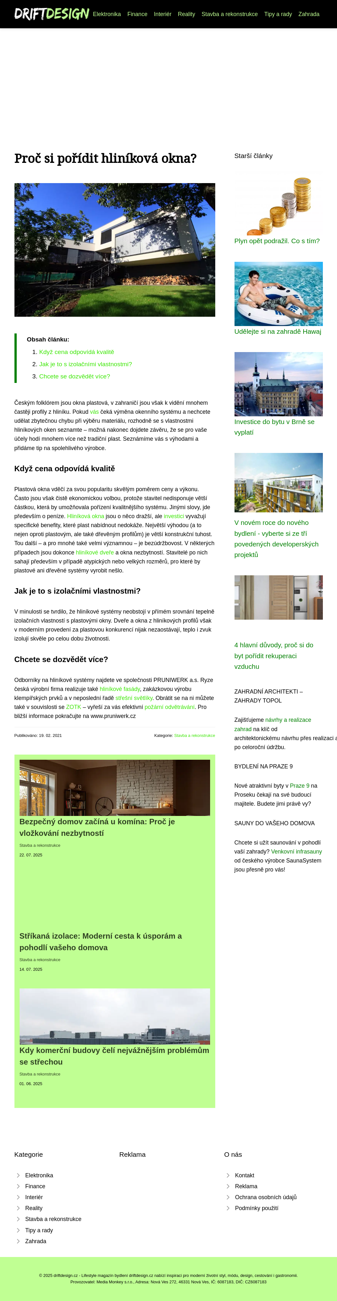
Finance (137, 14)
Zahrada (309, 14)
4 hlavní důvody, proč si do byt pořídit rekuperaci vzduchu (274, 655)
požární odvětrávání (170, 707)
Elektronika (107, 14)
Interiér (163, 14)
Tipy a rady (278, 14)
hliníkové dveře (95, 552)
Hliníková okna (85, 516)
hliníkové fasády (120, 689)
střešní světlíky (133, 698)
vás (94, 412)
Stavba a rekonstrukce (230, 14)
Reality (186, 14)
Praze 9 (300, 786)
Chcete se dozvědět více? (74, 376)
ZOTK (73, 707)
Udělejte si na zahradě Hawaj (278, 331)
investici (174, 516)
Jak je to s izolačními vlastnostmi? (85, 364)
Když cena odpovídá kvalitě (76, 352)
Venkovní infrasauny (296, 851)
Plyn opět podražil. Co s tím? (277, 240)
